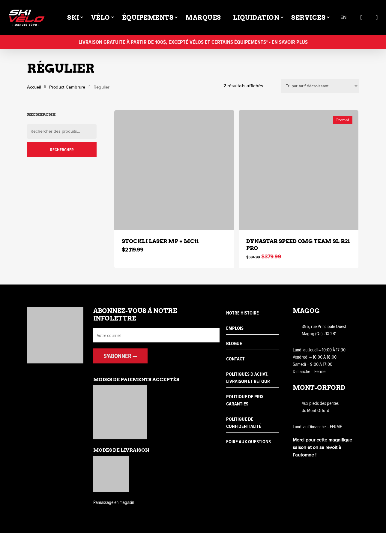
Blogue (234, 343)
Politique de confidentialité (243, 423)
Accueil (34, 87)
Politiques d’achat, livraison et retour (248, 378)
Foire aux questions (248, 441)
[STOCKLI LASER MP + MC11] (174, 170)
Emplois (235, 328)
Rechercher (62, 150)
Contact (235, 358)
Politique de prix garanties (245, 400)
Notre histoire (242, 312)
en (343, 17)
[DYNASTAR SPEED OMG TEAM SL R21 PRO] (299, 170)
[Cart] (376, 17)
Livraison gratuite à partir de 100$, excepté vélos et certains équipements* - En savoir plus (193, 42)
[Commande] (320, 86)
